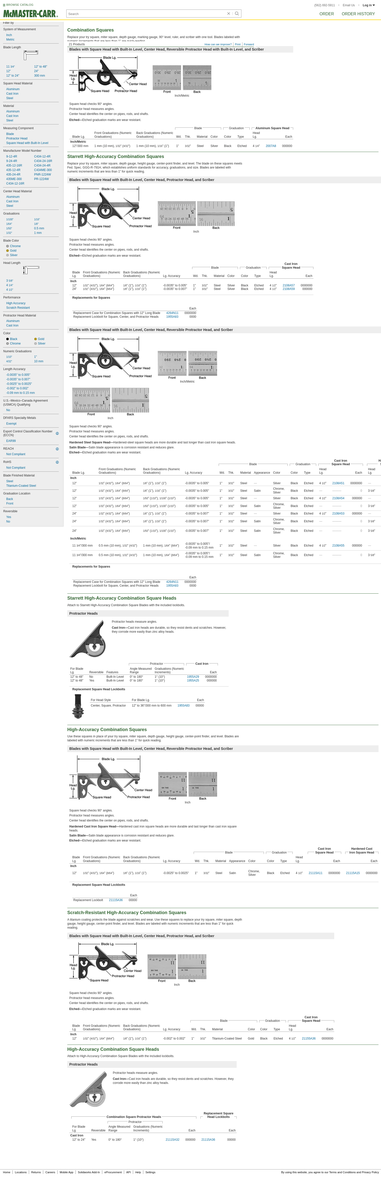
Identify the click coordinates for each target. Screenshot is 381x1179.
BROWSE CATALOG (19, 4)
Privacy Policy (370, 1172)
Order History (358, 14)
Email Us (349, 5)
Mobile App (66, 1172)
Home (6, 1172)
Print (238, 44)
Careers (50, 1172)
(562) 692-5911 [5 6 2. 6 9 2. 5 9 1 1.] (324, 5)
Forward (249, 44)
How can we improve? (218, 44)
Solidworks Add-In (89, 1172)
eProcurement (113, 1172)
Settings (150, 1172)
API (128, 1172)
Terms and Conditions (342, 1172)
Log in (369, 5)
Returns (36, 1172)
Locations (21, 1172)
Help (138, 1172)
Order (326, 14)
